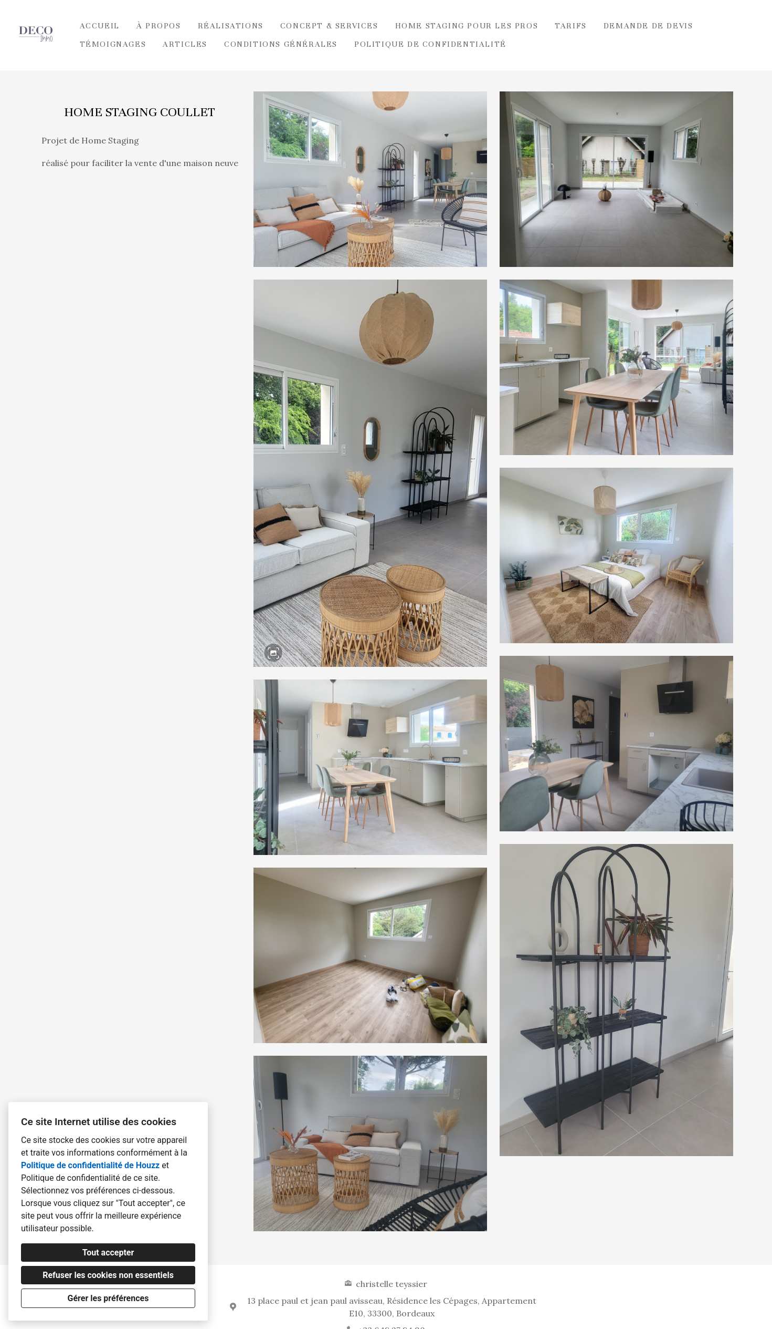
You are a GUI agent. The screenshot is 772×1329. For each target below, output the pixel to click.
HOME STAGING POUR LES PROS (466, 25)
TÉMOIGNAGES (113, 44)
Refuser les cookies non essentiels (108, 1275)
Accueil (100, 25)
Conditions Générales (280, 44)
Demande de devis (648, 25)
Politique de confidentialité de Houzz (90, 1165)
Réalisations (230, 25)
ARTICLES (185, 44)
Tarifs (571, 25)
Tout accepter (108, 1253)
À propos (158, 25)
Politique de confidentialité (430, 44)
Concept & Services (329, 25)
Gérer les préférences (108, 1298)
